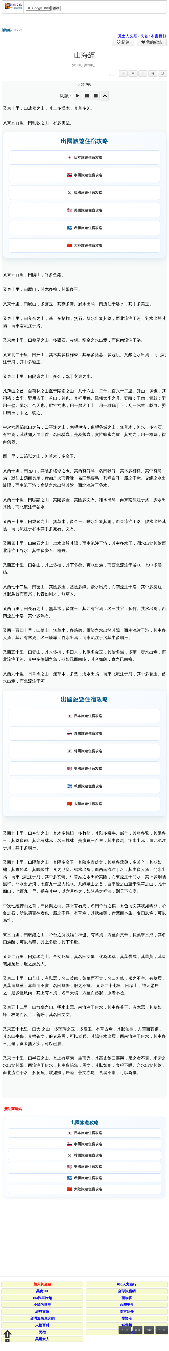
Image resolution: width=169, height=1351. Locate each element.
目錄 (149, 1329)
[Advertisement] (83, 1236)
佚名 (144, 36)
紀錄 (125, 42)
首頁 (137, 1329)
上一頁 (125, 1329)
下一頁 (162, 1329)
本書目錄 (159, 36)
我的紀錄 (153, 42)
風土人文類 (127, 36)
